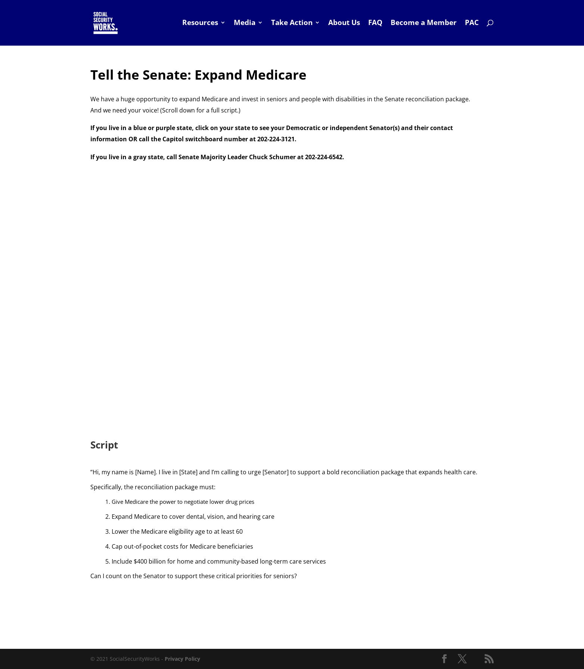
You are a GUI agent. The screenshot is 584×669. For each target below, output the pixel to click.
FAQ (375, 24)
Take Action (292, 24)
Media (244, 24)
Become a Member (424, 24)
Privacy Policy (182, 658)
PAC (472, 24)
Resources (200, 24)
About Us (344, 24)
